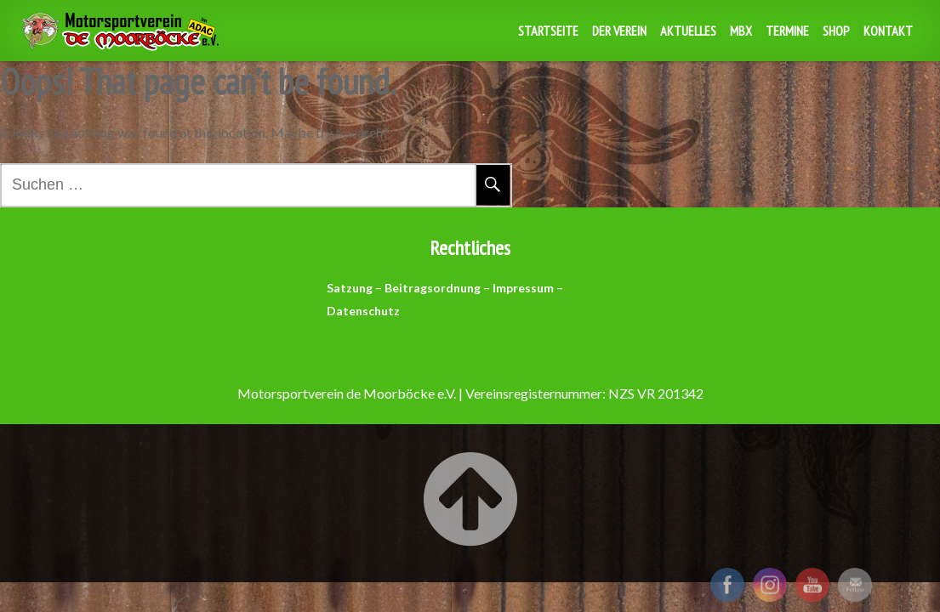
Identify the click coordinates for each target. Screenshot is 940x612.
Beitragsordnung (433, 287)
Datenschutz (363, 310)
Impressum (523, 287)
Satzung (350, 287)
